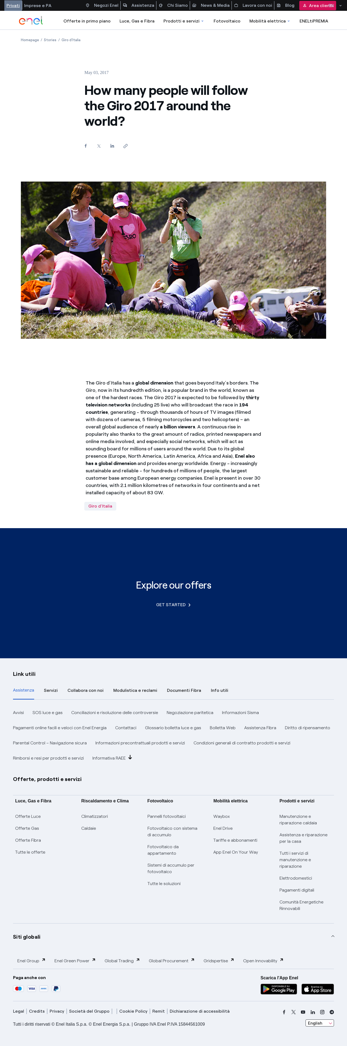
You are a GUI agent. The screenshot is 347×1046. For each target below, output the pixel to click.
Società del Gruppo (89, 1011)
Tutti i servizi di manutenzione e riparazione (295, 860)
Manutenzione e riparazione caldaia (298, 819)
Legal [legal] (18, 1011)
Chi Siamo (173, 5)
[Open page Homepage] (30, 40)
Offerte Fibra (28, 840)
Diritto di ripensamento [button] (307, 727)
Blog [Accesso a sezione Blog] (285, 5)
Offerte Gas (27, 828)
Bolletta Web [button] (223, 727)
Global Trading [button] (122, 960)
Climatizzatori (94, 816)
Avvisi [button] (18, 712)
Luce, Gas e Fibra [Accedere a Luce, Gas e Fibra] (137, 21)
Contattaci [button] (125, 727)
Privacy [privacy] (57, 1011)
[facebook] (284, 1012)
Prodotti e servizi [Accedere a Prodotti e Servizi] (183, 21)
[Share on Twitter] (99, 146)
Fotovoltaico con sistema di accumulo (172, 831)
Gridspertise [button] (219, 960)
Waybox (221, 816)
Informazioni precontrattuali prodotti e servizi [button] (140, 742)
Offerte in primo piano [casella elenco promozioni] (87, 21)
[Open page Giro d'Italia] (71, 40)
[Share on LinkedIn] (112, 146)
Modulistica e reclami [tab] (135, 690)
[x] (293, 1012)
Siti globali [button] (27, 937)
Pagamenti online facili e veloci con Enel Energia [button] (60, 727)
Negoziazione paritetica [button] (190, 712)
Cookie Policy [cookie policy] (133, 1011)
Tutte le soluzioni (164, 883)
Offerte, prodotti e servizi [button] (47, 779)
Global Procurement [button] (172, 960)
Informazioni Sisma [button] (240, 712)
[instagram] (322, 1012)
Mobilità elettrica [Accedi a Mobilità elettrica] (270, 21)
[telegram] (332, 1012)
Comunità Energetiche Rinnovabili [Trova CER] (301, 905)
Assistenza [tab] (23, 690)
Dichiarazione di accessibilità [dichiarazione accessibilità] (200, 1011)
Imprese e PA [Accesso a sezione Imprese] (38, 6)
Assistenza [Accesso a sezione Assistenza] (138, 5)
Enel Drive (223, 828)
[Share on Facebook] (85, 146)
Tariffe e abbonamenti (235, 840)
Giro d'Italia (100, 506)
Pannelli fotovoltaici (166, 816)
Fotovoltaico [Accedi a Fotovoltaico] (227, 21)
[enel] (31, 20)
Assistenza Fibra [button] (260, 727)
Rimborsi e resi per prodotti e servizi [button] (48, 758)
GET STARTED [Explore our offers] (173, 604)
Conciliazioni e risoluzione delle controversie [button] (114, 712)
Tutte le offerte (30, 852)
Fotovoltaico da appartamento (163, 850)
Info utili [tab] (219, 690)
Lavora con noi (253, 5)
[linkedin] (313, 1012)
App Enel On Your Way (235, 852)
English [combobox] (315, 1023)
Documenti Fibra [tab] (184, 690)
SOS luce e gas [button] (48, 712)
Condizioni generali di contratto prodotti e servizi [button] (242, 742)
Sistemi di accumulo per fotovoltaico (170, 868)
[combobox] (320, 1022)
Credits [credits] (37, 1011)
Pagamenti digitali (296, 890)
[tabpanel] (173, 735)
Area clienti (318, 5)
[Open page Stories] (50, 40)
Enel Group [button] (31, 960)
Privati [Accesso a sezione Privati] (13, 5)
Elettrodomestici (295, 878)
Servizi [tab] (51, 690)
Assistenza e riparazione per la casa (303, 838)
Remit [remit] (158, 1011)
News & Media (211, 5)
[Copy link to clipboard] (125, 146)
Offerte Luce (28, 816)
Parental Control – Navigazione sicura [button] (50, 742)
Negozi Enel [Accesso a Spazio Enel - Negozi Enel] (101, 5)
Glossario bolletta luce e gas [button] (173, 727)
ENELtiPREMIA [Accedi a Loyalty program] (314, 21)
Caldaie (88, 828)
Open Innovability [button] (263, 960)
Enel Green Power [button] (75, 960)
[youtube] (303, 1012)
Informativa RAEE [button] (112, 758)
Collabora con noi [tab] (86, 690)
